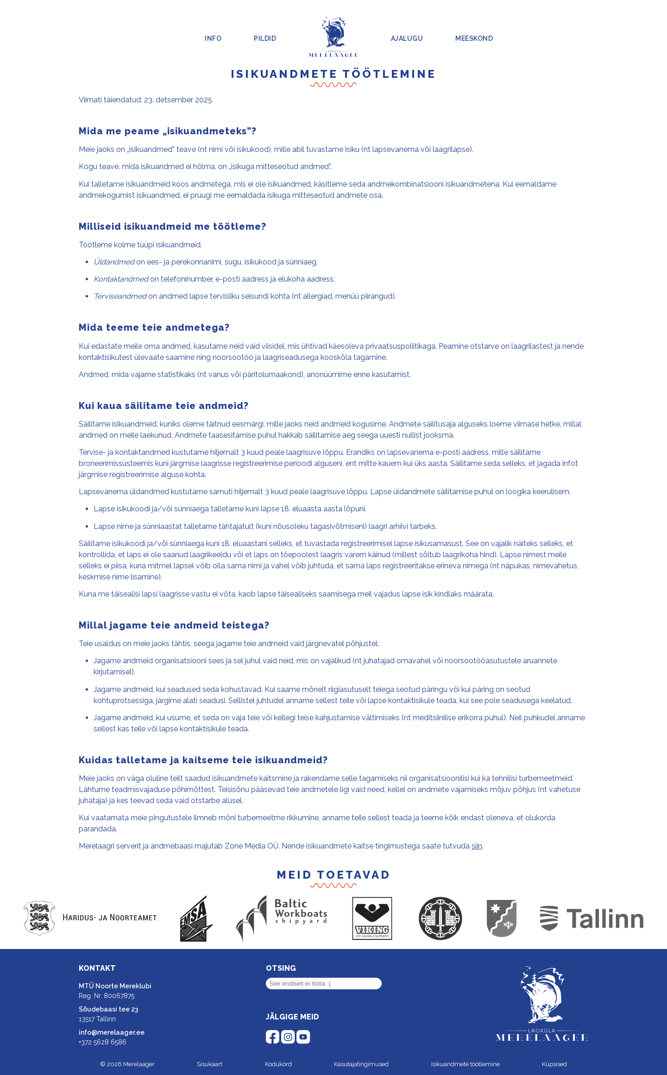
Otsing (281, 968)
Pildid (265, 38)
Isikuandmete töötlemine (465, 1064)
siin (477, 846)
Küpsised (554, 1064)
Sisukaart (209, 1064)
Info (213, 38)
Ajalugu (407, 38)
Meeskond (474, 38)
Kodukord (278, 1064)
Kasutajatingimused (361, 1064)
